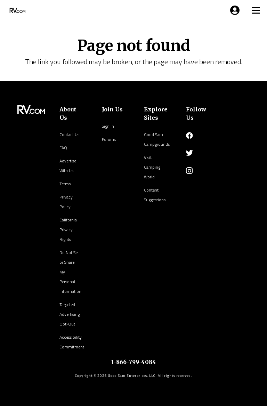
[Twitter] (189, 153)
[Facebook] (189, 135)
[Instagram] (189, 171)
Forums (109, 139)
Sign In (108, 126)
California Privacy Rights (68, 230)
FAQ (63, 147)
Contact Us (69, 134)
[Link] (16, 10)
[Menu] (234, 10)
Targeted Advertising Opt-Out (69, 314)
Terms (65, 183)
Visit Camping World (152, 167)
